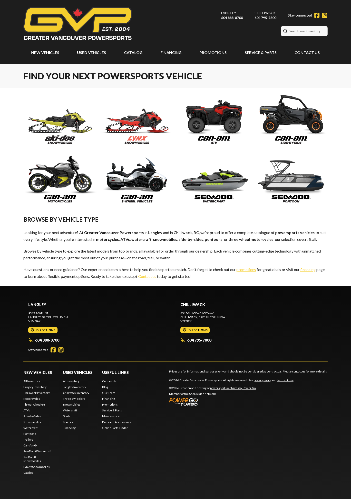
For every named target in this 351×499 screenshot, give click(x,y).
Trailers (28, 439)
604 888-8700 (232, 18)
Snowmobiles (32, 422)
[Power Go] (212, 402)
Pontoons (29, 433)
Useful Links (115, 372)
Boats (66, 416)
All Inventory (31, 381)
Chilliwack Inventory (36, 393)
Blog (105, 387)
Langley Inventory (35, 387)
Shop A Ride (196, 394)
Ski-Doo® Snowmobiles (32, 459)
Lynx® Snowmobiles (36, 467)
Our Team (108, 393)
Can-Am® (30, 445)
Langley (228, 13)
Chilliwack (265, 13)
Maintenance (110, 416)
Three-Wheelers (34, 404)
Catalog (133, 52)
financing (308, 269)
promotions (246, 269)
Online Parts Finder (115, 428)
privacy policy (262, 380)
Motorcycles (31, 398)
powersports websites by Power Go (233, 388)
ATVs (26, 410)
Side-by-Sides (32, 416)
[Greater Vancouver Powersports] (77, 23)
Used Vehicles (91, 52)
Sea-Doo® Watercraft (37, 451)
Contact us (147, 276)
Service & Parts (261, 52)
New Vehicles (45, 52)
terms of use (285, 380)
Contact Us (307, 52)
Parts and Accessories (116, 422)
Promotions (213, 52)
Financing (171, 52)
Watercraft (30, 428)
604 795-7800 (265, 18)
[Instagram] (325, 15)
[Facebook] (317, 15)
